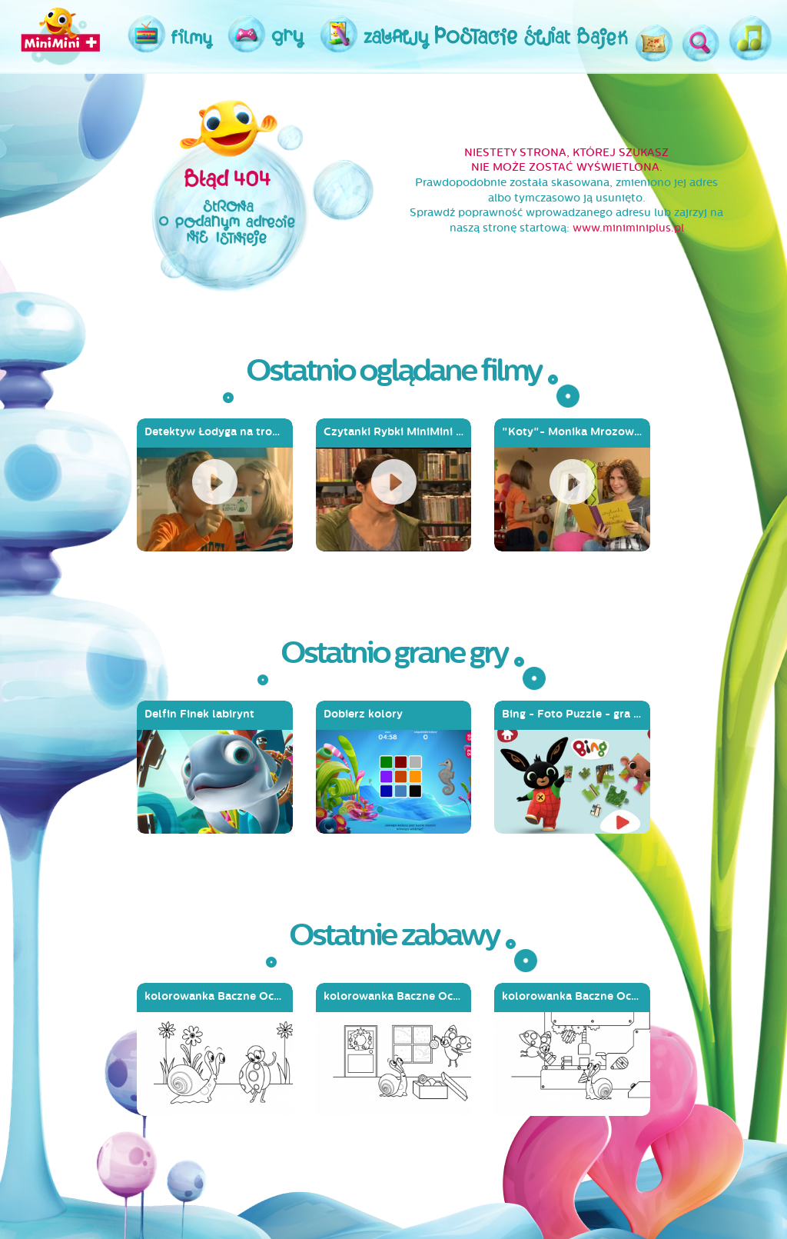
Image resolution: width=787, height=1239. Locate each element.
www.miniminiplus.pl (628, 228)
